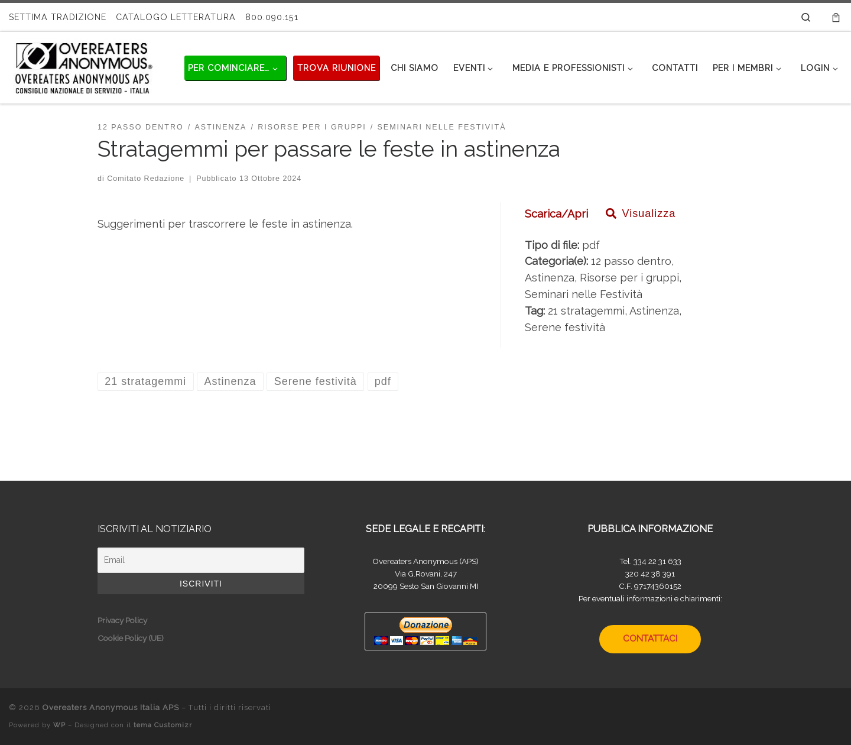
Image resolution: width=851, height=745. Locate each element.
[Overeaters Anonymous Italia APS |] (83, 65)
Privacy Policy (122, 620)
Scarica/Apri (556, 214)
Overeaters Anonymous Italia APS (111, 707)
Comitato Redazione (145, 178)
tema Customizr (163, 725)
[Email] (201, 561)
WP (59, 725)
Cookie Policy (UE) (131, 638)
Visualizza (641, 213)
